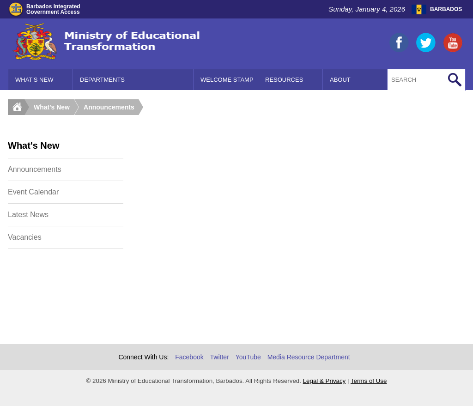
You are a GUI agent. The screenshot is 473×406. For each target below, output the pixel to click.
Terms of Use (369, 380)
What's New (34, 79)
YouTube (248, 357)
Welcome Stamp (227, 79)
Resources (284, 79)
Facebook (189, 357)
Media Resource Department (308, 357)
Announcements (109, 107)
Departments (102, 79)
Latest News (28, 214)
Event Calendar (33, 192)
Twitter (219, 357)
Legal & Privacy (324, 380)
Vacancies (25, 237)
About (340, 79)
